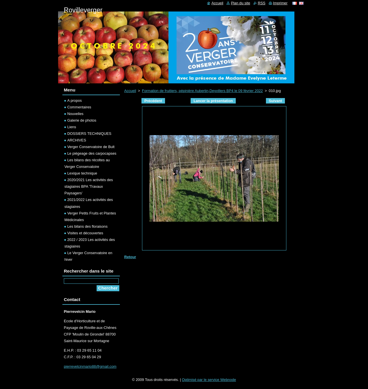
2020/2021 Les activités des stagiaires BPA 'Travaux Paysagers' (88, 186)
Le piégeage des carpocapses (91, 153)
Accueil (130, 91)
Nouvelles (75, 114)
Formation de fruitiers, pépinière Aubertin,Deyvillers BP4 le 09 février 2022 (202, 91)
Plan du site (240, 3)
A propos (74, 100)
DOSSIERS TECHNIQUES (89, 133)
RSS (261, 3)
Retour (130, 257)
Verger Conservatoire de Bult (90, 147)
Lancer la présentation (213, 101)
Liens (71, 127)
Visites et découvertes (85, 233)
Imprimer (280, 3)
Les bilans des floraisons (87, 226)
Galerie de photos (81, 120)
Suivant (275, 101)
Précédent (153, 101)
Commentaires (79, 107)
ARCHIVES (76, 140)
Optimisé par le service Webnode (209, 379)
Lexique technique (82, 173)
